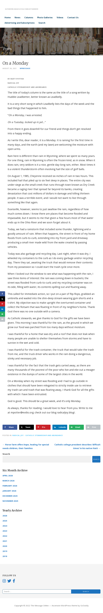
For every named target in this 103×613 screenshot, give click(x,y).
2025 (5, 520)
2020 (5, 546)
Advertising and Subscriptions (19, 22)
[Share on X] (26, 427)
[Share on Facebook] (10, 427)
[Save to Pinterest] (43, 427)
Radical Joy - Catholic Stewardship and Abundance (37, 435)
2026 (5, 515)
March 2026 (8, 480)
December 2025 (10, 496)
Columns (28, 17)
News (17, 17)
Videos (60, 17)
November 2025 (10, 501)
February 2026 (10, 485)
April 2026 (8, 475)
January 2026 (9, 490)
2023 (5, 531)
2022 (5, 536)
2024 (5, 525)
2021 (5, 541)
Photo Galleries (45, 17)
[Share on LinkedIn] (59, 427)
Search (41, 22)
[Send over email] (76, 427)
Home (8, 17)
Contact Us (72, 17)
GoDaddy (84, 605)
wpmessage (25, 68)
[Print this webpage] (93, 427)
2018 (5, 556)
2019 (5, 551)
